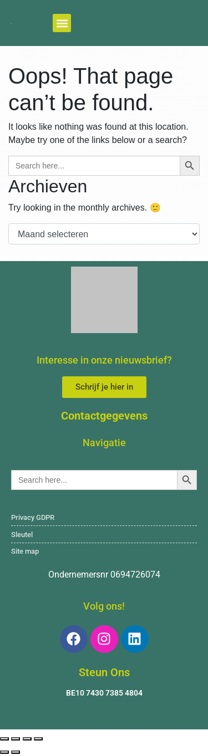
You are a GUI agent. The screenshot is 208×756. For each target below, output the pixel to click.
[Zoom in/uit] (4, 738)
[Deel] (27, 738)
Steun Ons (104, 672)
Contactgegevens (104, 415)
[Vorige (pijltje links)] (4, 752)
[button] (62, 23)
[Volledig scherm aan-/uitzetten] (15, 738)
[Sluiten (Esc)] (38, 738)
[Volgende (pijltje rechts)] (15, 752)
